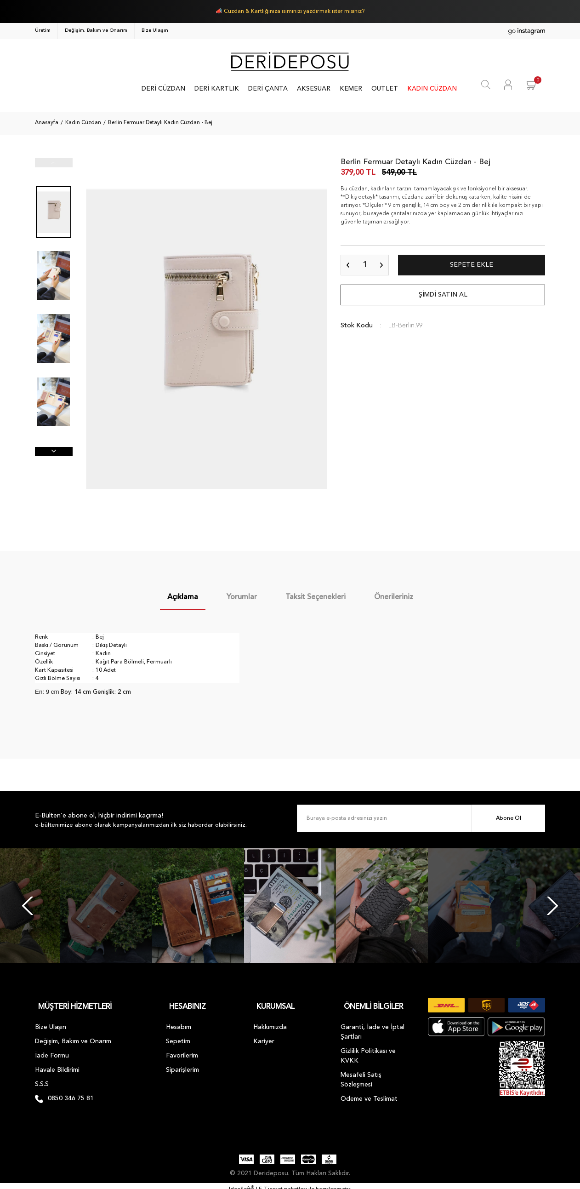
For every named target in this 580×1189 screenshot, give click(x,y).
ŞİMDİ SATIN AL (443, 295)
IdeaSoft (241, 1182)
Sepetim (178, 1034)
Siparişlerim (182, 1063)
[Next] (552, 906)
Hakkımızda (270, 1020)
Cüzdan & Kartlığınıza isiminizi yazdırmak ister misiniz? (294, 11)
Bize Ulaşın (155, 30)
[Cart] (532, 85)
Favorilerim (182, 1049)
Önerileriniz (393, 597)
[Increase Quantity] (381, 265)
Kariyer (263, 1034)
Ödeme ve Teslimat (369, 1092)
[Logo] (289, 61)
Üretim (43, 30)
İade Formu (52, 1049)
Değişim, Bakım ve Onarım (96, 30)
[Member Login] (508, 85)
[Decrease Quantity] (348, 265)
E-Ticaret (271, 1182)
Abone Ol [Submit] (508, 818)
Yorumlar (242, 597)
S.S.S (42, 1077)
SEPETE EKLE (471, 265)
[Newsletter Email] (421, 818)
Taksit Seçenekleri (315, 597)
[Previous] (27, 906)
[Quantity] (365, 265)
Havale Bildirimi (57, 1063)
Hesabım (178, 1020)
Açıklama (182, 597)
